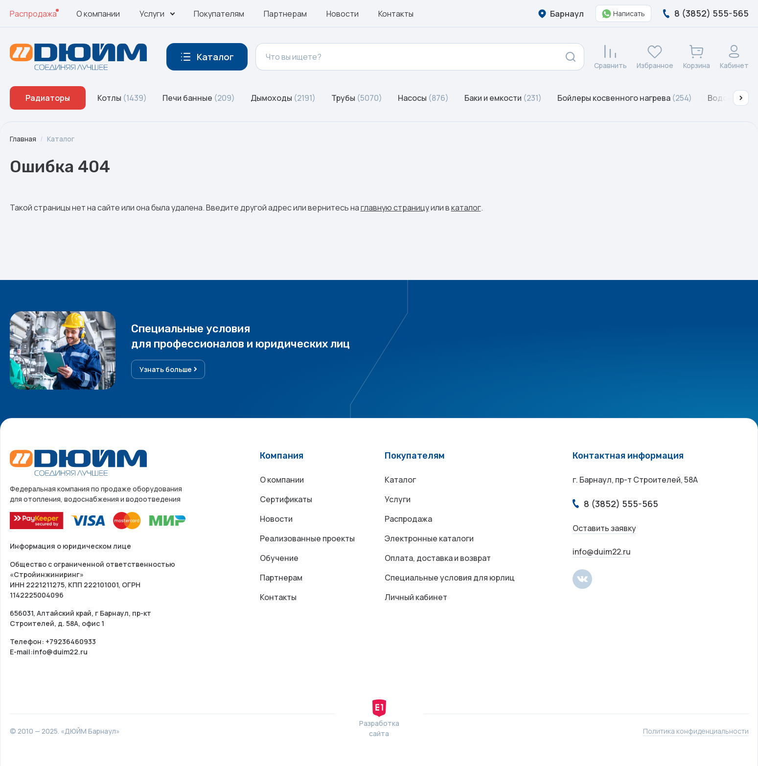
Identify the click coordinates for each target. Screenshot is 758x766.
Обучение (279, 558)
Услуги (398, 499)
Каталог (60, 138)
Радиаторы (47, 98)
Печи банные (198, 98)
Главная (23, 138)
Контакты (395, 13)
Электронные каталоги (429, 538)
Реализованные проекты (307, 538)
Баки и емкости (503, 98)
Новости (342, 13)
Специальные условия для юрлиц (450, 577)
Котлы (122, 98)
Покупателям (219, 13)
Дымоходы (283, 98)
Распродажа (33, 13)
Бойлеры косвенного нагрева (624, 98)
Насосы (423, 98)
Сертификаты (286, 499)
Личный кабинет (416, 597)
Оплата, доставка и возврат (438, 558)
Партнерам (285, 13)
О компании (98, 13)
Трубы (356, 98)
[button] (741, 98)
